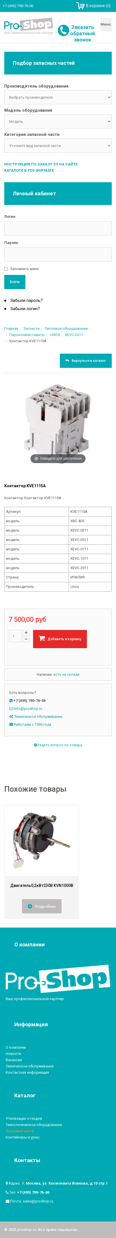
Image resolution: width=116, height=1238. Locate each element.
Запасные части (20, 1131)
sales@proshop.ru (38, 1201)
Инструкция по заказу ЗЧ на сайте (41, 164)
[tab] (58, 86)
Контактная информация (27, 1072)
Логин (9, 216)
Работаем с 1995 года (32, 724)
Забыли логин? (24, 308)
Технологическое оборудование (34, 1125)
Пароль (11, 242)
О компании (16, 1047)
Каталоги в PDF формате (29, 170)
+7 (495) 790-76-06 (33, 1192)
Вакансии (14, 1060)
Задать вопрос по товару (58, 745)
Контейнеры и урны (23, 1137)
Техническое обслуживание (38, 716)
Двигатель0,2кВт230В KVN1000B (41, 885)
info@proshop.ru (28, 708)
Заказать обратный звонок (82, 33)
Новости (13, 1054)
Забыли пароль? (26, 300)
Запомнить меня (24, 269)
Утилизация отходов (24, 1118)
